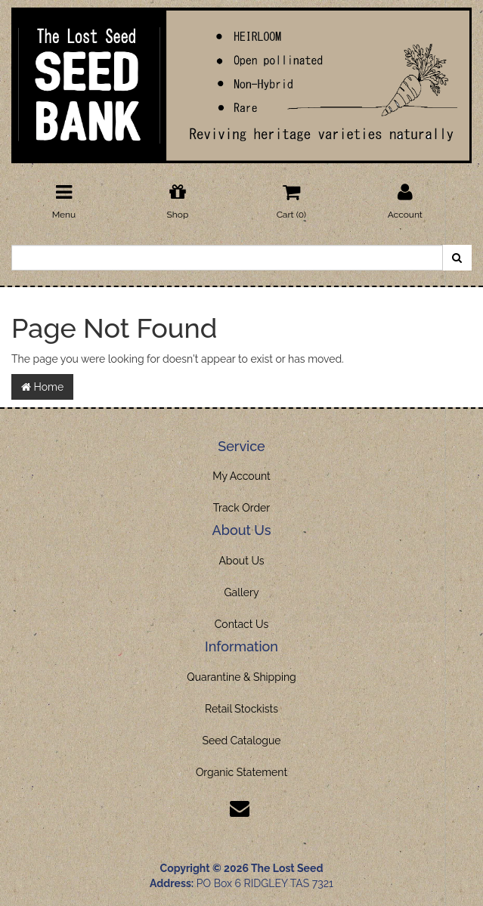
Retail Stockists (241, 709)
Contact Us (241, 624)
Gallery (241, 592)
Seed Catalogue (241, 740)
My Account (241, 476)
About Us (241, 561)
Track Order (242, 508)
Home (42, 387)
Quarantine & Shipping (241, 677)
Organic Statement (241, 772)
